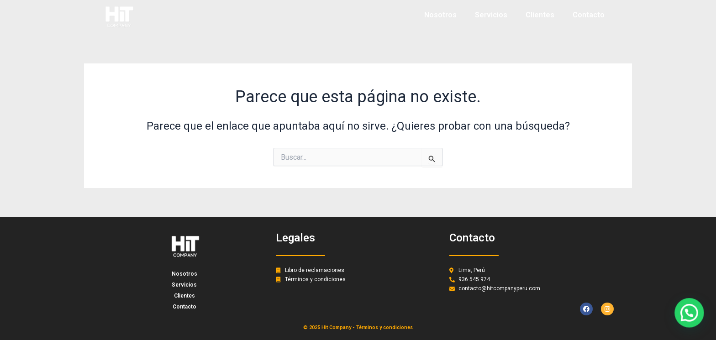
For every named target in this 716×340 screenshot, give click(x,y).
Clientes (540, 14)
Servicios (491, 14)
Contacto (589, 14)
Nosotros (440, 14)
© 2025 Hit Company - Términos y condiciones (358, 327)
